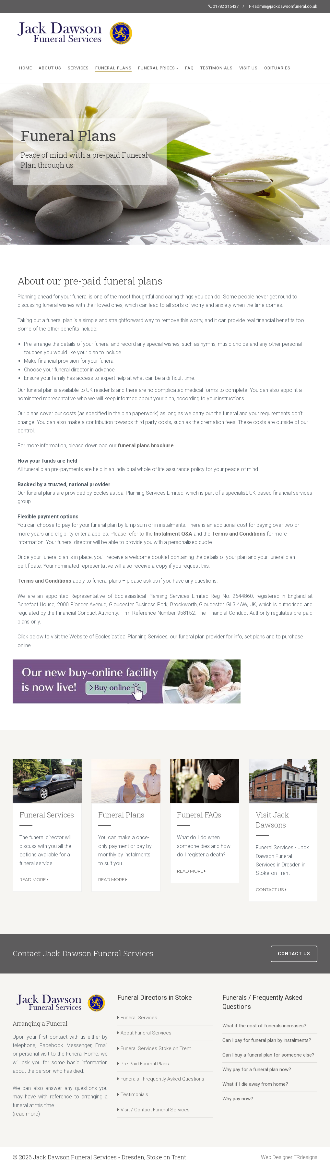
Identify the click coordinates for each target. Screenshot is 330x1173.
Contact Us (270, 889)
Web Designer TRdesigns (289, 1157)
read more (26, 1114)
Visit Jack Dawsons (272, 819)
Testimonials (134, 1094)
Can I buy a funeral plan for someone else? (268, 1055)
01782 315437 (226, 6)
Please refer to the (132, 534)
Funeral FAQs (199, 814)
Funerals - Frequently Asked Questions (162, 1079)
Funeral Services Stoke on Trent (156, 1048)
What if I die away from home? (255, 1084)
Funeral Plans (121, 814)
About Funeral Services (146, 1033)
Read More (33, 879)
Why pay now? (237, 1099)
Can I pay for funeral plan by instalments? (266, 1040)
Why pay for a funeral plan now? (256, 1069)
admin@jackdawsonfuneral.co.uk (285, 6)
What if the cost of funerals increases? (264, 1026)
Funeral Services (46, 814)
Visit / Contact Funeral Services (155, 1110)
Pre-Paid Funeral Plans (145, 1064)
